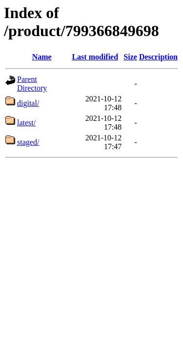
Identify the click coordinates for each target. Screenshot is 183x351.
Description (158, 57)
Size (130, 57)
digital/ (28, 103)
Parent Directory (32, 83)
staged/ (28, 142)
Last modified (95, 57)
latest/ (26, 122)
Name (42, 57)
